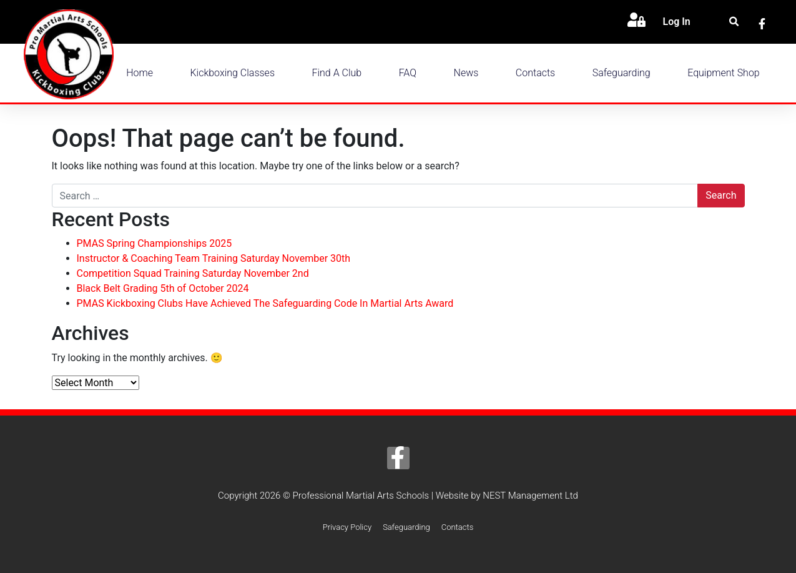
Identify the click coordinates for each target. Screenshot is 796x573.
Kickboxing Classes (232, 73)
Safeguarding (621, 73)
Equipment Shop (723, 73)
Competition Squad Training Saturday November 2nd (193, 273)
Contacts (535, 73)
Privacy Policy (347, 527)
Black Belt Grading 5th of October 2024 (163, 288)
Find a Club (336, 73)
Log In (676, 21)
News (466, 73)
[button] (734, 22)
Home (139, 73)
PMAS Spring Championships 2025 (154, 243)
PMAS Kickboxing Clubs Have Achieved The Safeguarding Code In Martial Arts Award (265, 303)
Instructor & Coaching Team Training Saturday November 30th (214, 258)
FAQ (407, 73)
